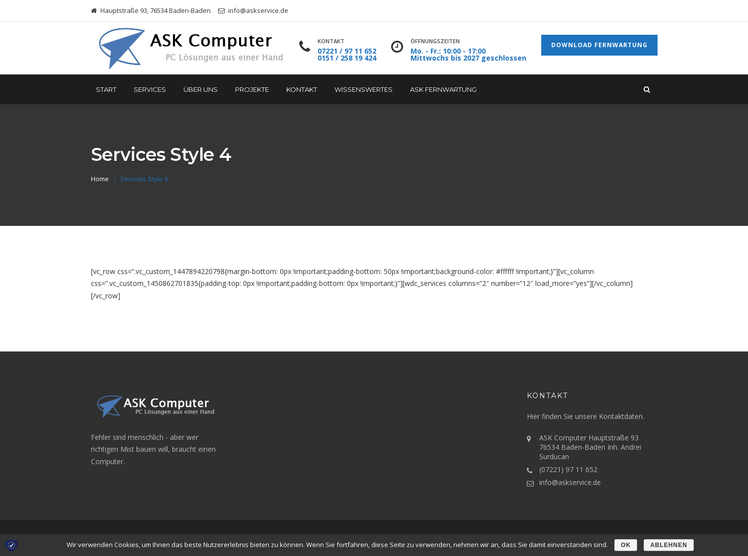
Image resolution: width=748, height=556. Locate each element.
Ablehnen (668, 545)
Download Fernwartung (599, 45)
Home (100, 178)
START (106, 89)
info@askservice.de (570, 482)
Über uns (200, 89)
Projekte (252, 89)
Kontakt (301, 89)
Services (150, 89)
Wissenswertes (363, 89)
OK (626, 545)
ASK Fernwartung (443, 89)
